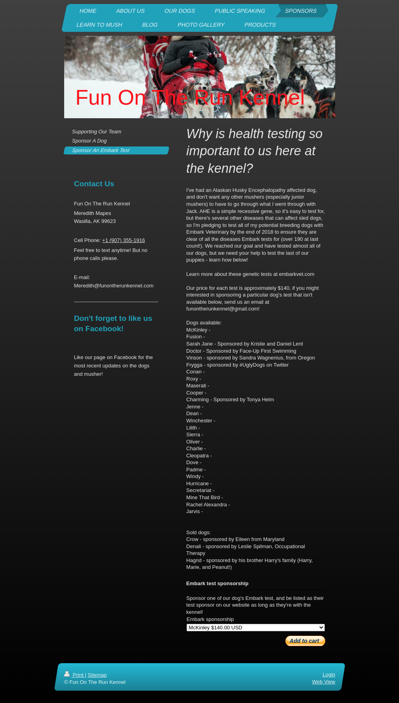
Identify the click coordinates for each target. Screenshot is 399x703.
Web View (323, 682)
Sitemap (96, 675)
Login (328, 675)
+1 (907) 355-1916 (123, 240)
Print (74, 675)
